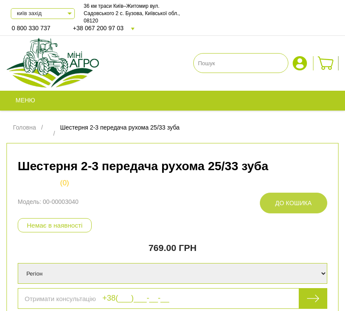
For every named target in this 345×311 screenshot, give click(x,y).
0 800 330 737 (31, 28)
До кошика (293, 203)
